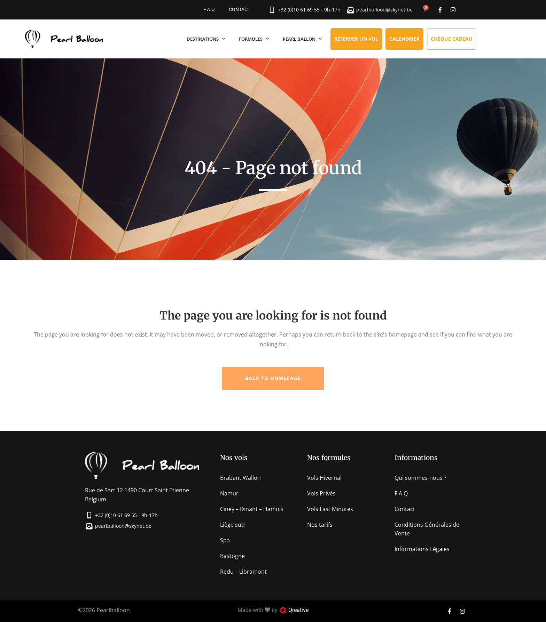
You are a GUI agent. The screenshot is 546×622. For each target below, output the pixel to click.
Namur (229, 493)
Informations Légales (422, 549)
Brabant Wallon (240, 478)
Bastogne (232, 556)
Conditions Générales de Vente (427, 529)
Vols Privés (321, 493)
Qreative (298, 610)
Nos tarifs (320, 524)
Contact (239, 10)
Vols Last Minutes (330, 509)
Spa (225, 540)
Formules (254, 39)
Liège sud (232, 524)
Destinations (206, 39)
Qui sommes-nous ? (420, 478)
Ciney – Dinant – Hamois (251, 509)
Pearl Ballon (302, 39)
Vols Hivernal (324, 478)
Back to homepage (273, 378)
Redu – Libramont (243, 571)
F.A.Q (209, 10)
